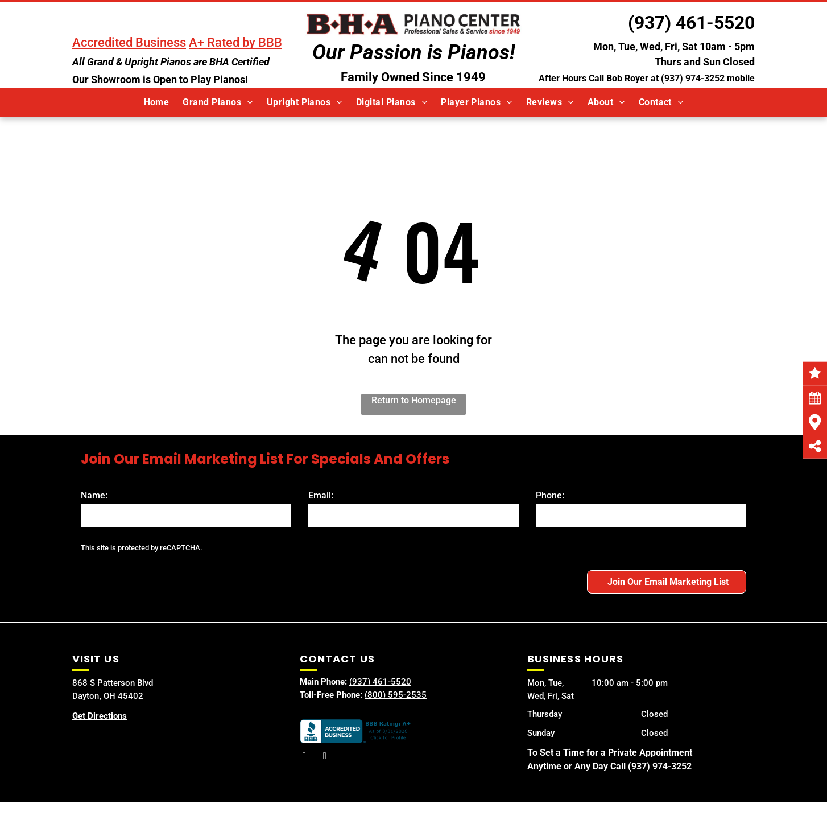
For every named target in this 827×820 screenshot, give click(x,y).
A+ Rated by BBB (235, 42)
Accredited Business (129, 42)
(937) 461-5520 (691, 23)
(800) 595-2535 (396, 695)
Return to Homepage (413, 400)
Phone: (550, 495)
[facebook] (304, 758)
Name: (94, 495)
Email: (320, 495)
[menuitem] (156, 102)
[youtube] (324, 758)
